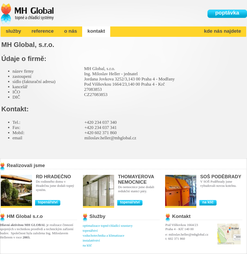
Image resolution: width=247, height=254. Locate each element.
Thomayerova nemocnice (136, 179)
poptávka (227, 13)
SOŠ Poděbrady (220, 176)
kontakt (96, 31)
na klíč (208, 202)
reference (42, 31)
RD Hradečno (53, 176)
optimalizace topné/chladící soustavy (108, 226)
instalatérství (91, 240)
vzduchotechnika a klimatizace (103, 235)
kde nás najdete (222, 31)
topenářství (47, 202)
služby (13, 31)
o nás (70, 31)
